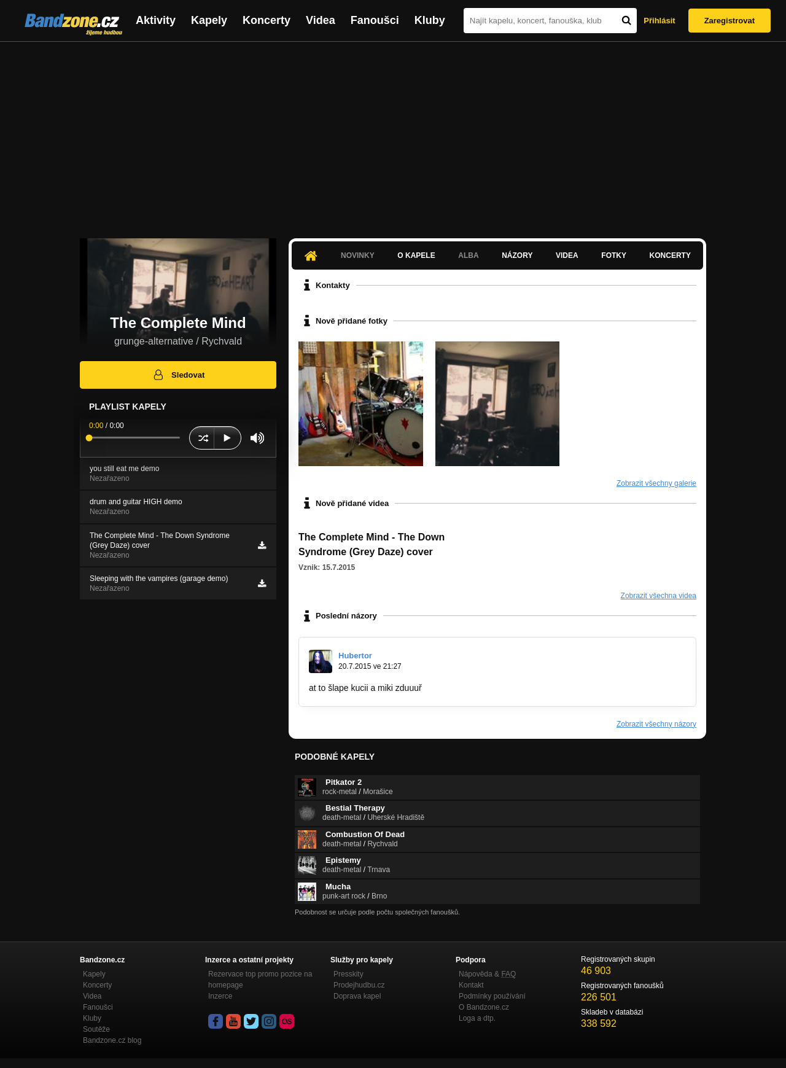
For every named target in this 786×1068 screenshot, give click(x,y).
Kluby (429, 20)
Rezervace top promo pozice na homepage (260, 979)
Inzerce (220, 996)
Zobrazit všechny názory (656, 724)
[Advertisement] (393, 134)
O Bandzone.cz (484, 1007)
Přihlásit (659, 20)
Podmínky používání (492, 996)
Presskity (348, 974)
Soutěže (96, 1029)
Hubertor (355, 655)
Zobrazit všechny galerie (656, 483)
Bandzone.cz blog (112, 1040)
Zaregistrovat (729, 20)
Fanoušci (375, 20)
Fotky (613, 255)
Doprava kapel (357, 996)
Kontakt (471, 985)
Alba (468, 255)
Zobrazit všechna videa (658, 595)
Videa (320, 20)
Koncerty (266, 20)
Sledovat (178, 374)
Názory (517, 255)
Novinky (358, 255)
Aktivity (156, 20)
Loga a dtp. (477, 1018)
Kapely (209, 20)
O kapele (416, 255)
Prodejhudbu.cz (358, 985)
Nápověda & (487, 974)
